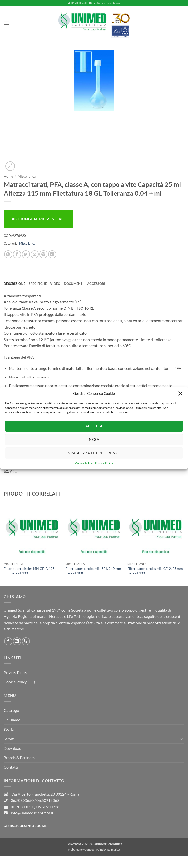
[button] (180, 393)
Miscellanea (27, 176)
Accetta (93, 426)
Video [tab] (55, 283)
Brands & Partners (19, 757)
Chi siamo (12, 720)
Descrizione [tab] (14, 283)
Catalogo (11, 710)
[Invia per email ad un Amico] (35, 254)
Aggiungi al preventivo (38, 219)
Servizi (9, 738)
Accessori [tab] (96, 283)
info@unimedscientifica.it (105, 3)
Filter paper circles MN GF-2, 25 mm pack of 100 (155, 570)
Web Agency (76, 849)
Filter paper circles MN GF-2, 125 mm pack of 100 (29, 570)
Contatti (11, 767)
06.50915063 (47, 800)
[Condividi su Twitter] (26, 254)
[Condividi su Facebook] (17, 254)
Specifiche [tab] (38, 283)
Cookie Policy (84, 463)
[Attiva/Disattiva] (181, 739)
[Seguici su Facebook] (8, 641)
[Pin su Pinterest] (43, 254)
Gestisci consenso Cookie (25, 826)
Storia (9, 729)
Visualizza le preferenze (94, 453)
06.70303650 (77, 3)
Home (8, 176)
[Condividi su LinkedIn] (52, 254)
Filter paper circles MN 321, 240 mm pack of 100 (93, 570)
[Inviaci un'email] (17, 641)
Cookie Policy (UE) (19, 681)
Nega (94, 439)
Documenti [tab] (74, 283)
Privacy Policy (104, 463)
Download (12, 748)
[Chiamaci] (26, 641)
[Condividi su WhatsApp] (8, 254)
